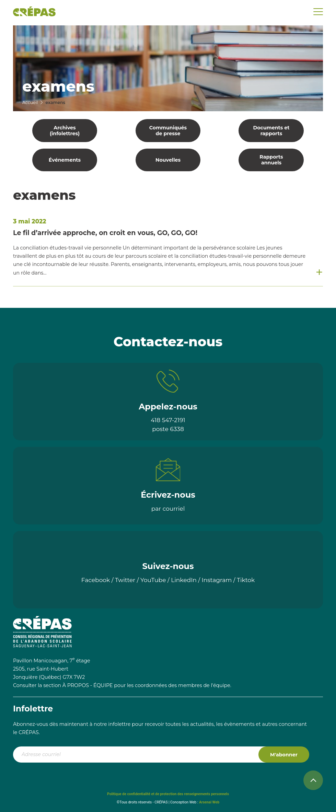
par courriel (168, 508)
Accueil (30, 102)
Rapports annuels (271, 160)
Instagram (217, 579)
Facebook (95, 579)
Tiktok (246, 579)
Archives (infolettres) (65, 131)
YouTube (153, 579)
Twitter (125, 579)
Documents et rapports (271, 131)
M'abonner (284, 755)
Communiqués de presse (168, 131)
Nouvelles (168, 160)
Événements (65, 160)
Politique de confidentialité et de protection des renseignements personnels (168, 794)
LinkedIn (184, 579)
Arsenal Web (209, 802)
